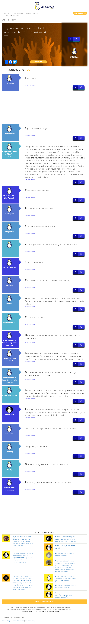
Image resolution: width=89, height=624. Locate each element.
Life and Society (9, 20)
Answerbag (6, 621)
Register (14, 15)
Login (5, 15)
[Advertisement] (44, 108)
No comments (30, 85)
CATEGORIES (19, 13)
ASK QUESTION (80, 13)
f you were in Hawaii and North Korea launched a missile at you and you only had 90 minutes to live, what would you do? (23, 541)
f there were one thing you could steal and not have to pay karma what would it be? (65, 539)
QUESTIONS (7, 13)
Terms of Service (18, 621)
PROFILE (36, 13)
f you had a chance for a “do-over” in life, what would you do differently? (65, 579)
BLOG (28, 13)
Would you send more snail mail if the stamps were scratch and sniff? (65, 595)
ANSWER (38, 62)
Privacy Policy (30, 621)
